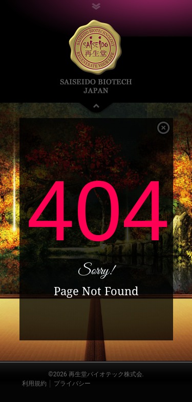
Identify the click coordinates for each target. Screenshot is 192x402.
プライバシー (72, 383)
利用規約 (34, 383)
